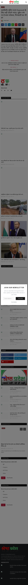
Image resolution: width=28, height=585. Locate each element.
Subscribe (20, 298)
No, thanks (14, 302)
